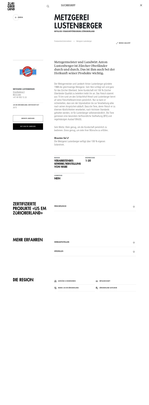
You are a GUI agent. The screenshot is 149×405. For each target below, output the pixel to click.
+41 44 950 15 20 (20, 98)
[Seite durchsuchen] (48, 6)
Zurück (18, 17)
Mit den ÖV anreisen (28, 126)
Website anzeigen (27, 118)
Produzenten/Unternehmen (62, 41)
